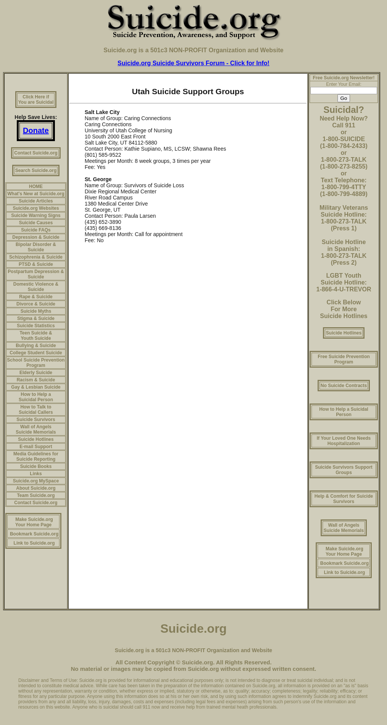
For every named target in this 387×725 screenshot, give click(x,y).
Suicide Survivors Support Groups (344, 470)
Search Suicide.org (36, 170)
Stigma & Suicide (36, 318)
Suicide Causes (36, 222)
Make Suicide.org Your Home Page (34, 522)
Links (36, 473)
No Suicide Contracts (344, 385)
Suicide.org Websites (36, 208)
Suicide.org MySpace (36, 481)
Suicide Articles (36, 201)
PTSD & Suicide (36, 264)
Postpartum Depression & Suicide (36, 274)
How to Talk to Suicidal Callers (36, 409)
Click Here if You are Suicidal (35, 99)
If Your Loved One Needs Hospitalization (344, 441)
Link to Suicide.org (34, 543)
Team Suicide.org (36, 495)
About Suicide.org (35, 488)
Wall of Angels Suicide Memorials (36, 429)
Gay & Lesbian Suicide (35, 387)
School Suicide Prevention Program (35, 362)
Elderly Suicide (35, 372)
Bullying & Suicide (36, 345)
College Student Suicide (36, 352)
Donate (36, 130)
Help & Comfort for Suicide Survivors (344, 499)
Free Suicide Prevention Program (344, 359)
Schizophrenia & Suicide (36, 257)
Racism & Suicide (36, 380)
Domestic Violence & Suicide (36, 286)
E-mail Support (35, 446)
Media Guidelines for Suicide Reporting (35, 456)
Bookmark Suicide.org (34, 534)
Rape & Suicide (35, 296)
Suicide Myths (36, 311)
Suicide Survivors (35, 419)
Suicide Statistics (36, 325)
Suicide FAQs (35, 230)
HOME (36, 186)
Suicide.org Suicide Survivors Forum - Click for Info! (193, 63)
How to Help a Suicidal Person (36, 397)
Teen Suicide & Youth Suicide (35, 335)
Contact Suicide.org (35, 153)
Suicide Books (36, 466)
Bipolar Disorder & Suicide (36, 247)
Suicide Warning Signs (36, 215)
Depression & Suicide (35, 237)
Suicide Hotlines (35, 439)
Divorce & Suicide (35, 304)
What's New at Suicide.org (35, 193)
